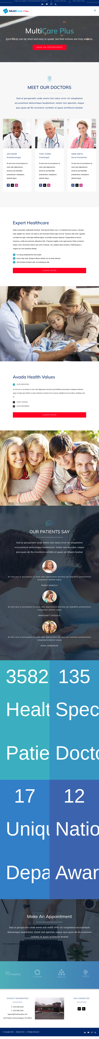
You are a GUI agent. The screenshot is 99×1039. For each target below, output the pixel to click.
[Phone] (83, 1008)
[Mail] (79, 1008)
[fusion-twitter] (12, 185)
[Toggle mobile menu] (95, 10)
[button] (49, 384)
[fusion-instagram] (16, 185)
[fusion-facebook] (8, 185)
